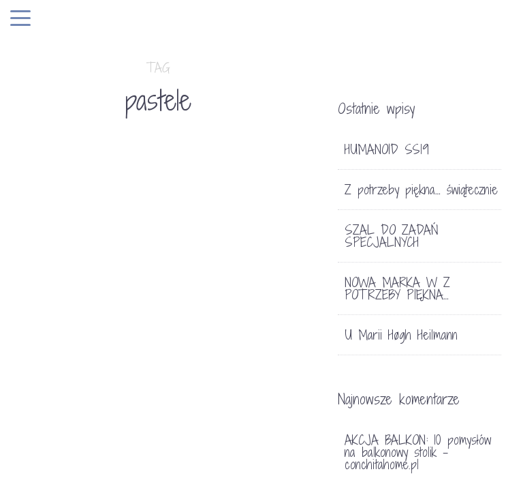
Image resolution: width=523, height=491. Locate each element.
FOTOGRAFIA (65, 311)
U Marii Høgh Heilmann (401, 335)
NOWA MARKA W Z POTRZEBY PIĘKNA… (397, 288)
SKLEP (210, 266)
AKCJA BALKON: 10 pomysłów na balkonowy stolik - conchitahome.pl (418, 452)
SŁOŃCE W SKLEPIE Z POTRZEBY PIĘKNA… (224, 327)
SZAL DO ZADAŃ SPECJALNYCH (392, 236)
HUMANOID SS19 (387, 149)
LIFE (111, 311)
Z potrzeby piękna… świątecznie (421, 189)
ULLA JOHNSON (56, 369)
